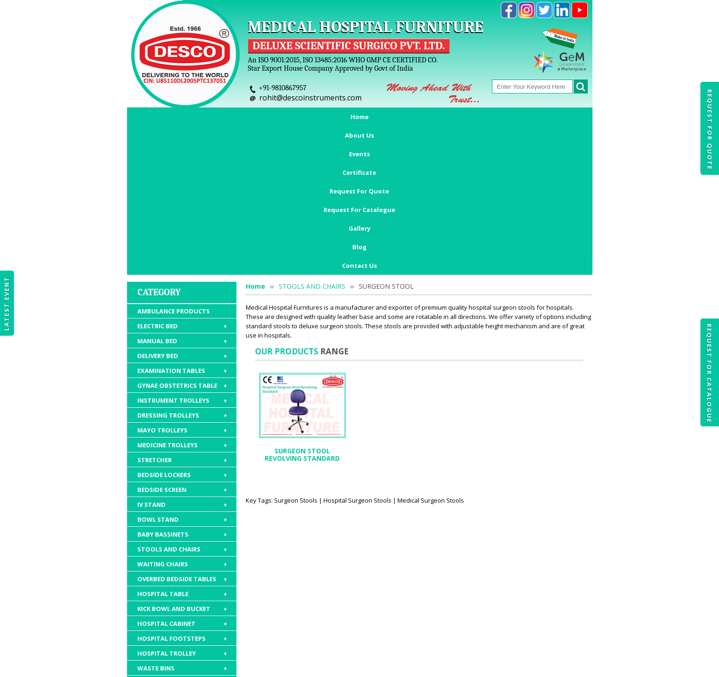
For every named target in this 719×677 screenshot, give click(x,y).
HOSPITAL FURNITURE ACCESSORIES (182, 573)
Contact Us (359, 135)
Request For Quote (710, 129)
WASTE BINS (182, 538)
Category (159, 162)
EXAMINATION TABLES (182, 240)
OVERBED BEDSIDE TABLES (182, 448)
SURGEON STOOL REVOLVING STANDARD (302, 324)
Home (165, 117)
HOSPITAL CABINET (182, 493)
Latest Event (6, 303)
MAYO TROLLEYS (182, 300)
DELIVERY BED (182, 225)
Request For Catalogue (709, 373)
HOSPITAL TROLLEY (182, 523)
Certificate (300, 117)
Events (253, 117)
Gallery (518, 117)
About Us (208, 117)
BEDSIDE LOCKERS (182, 344)
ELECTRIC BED (182, 195)
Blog (555, 117)
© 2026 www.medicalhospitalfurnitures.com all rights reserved (221, 665)
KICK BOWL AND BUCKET (182, 478)
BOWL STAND (182, 389)
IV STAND (182, 374)
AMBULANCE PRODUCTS (173, 181)
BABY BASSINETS (182, 404)
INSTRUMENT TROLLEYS (182, 270)
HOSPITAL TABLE (182, 463)
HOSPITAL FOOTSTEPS (182, 508)
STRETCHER (182, 329)
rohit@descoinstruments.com (310, 98)
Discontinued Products (493, 623)
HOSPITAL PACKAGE (182, 592)
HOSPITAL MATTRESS (182, 553)
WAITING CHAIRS (182, 433)
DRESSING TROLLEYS (182, 285)
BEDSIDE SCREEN (182, 359)
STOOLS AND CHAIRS (182, 419)
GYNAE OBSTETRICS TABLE (182, 255)
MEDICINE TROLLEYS (182, 314)
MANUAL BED (182, 210)
